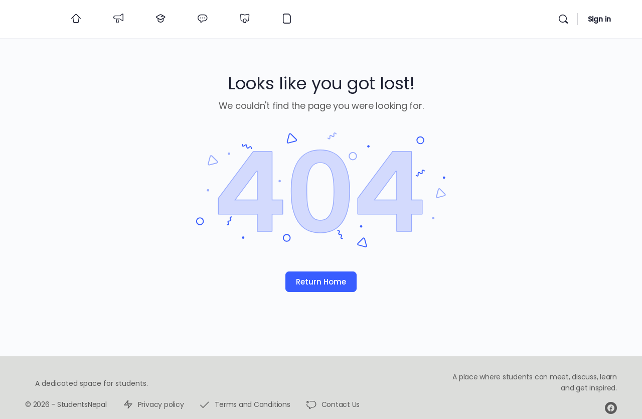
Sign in (599, 19)
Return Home (321, 281)
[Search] (563, 19)
